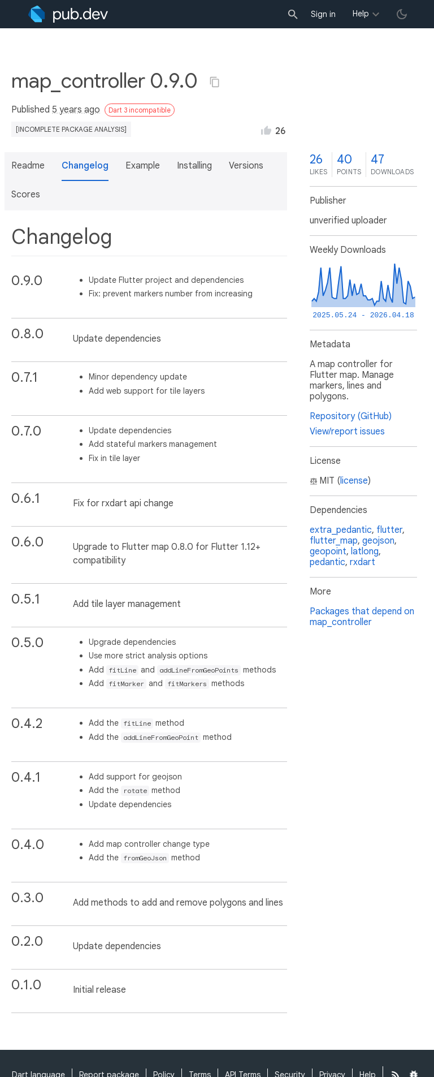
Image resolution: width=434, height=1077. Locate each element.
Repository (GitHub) (351, 416)
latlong (365, 551)
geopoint (328, 551)
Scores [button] (25, 194)
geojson (378, 540)
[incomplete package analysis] (71, 129)
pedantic (327, 562)
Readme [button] (28, 165)
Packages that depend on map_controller (362, 617)
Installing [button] (194, 165)
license (354, 480)
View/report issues (347, 431)
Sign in (323, 14)
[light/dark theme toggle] (402, 14)
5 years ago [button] (76, 109)
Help (361, 13)
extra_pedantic (341, 530)
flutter (389, 530)
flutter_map (334, 540)
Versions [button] (246, 165)
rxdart (362, 562)
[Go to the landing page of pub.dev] (68, 14)
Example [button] (142, 165)
